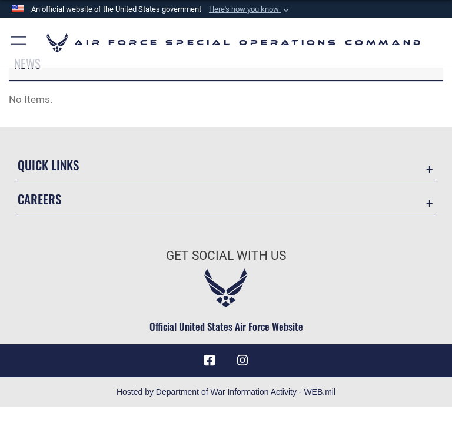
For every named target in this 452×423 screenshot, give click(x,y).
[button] (250, 9)
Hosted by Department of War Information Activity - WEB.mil (226, 392)
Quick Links (48, 165)
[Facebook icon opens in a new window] (209, 361)
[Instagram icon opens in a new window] (242, 361)
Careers (39, 199)
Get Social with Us (226, 256)
